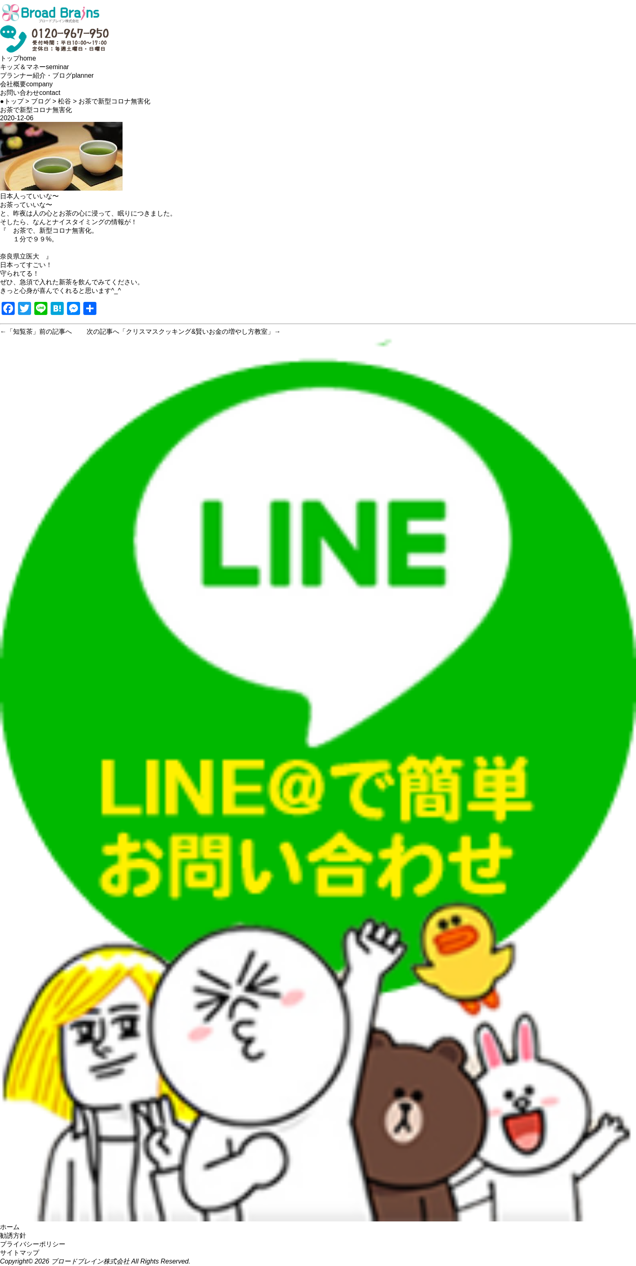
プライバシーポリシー (32, 1244)
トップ (18, 58)
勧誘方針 (13, 1235)
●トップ (12, 101)
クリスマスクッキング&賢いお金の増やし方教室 (197, 331)
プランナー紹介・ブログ (47, 75)
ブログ (41, 101)
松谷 (64, 101)
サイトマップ (19, 1252)
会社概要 (26, 84)
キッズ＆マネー (34, 66)
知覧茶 (23, 331)
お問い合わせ (30, 92)
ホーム (10, 1226)
